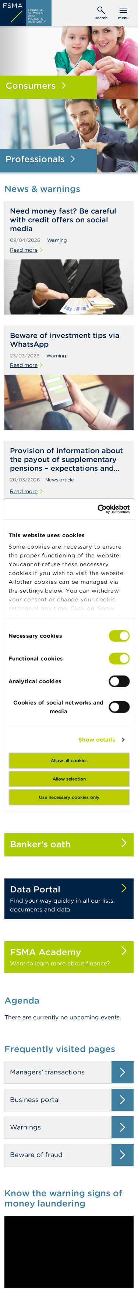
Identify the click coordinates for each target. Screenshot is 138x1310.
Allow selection (69, 778)
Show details (96, 739)
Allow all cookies (69, 760)
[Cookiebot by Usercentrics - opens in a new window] (98, 509)
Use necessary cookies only (69, 797)
